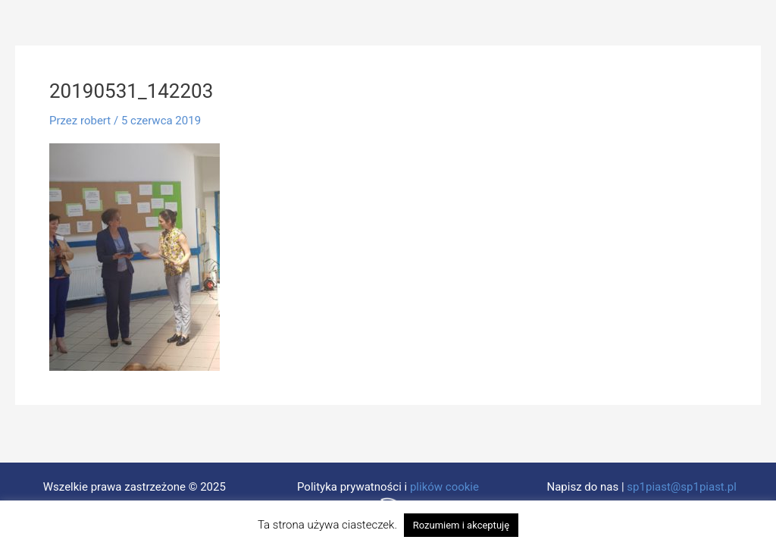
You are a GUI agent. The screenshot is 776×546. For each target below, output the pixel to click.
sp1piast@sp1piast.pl (681, 487)
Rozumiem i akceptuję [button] (461, 525)
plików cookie (444, 487)
